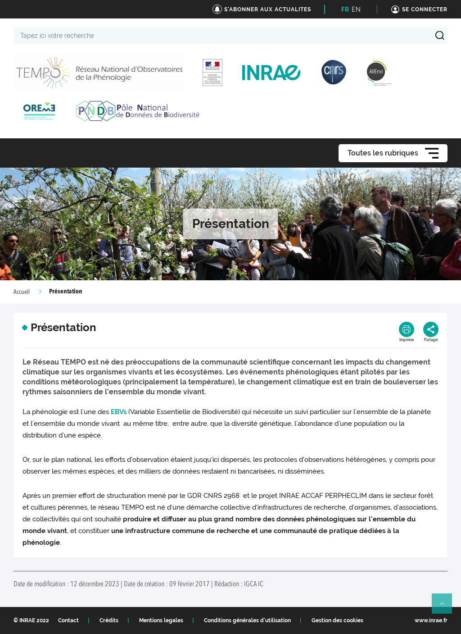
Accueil (22, 292)
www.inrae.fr (431, 620)
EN (356, 9)
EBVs (119, 412)
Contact (68, 620)
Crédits (108, 620)
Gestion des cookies (337, 620)
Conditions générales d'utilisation (247, 620)
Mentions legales (161, 620)
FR (345, 9)
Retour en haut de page (445, 607)
